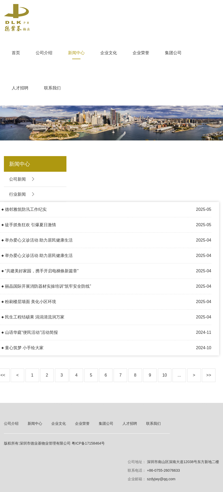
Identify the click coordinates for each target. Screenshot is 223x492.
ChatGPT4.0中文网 (165, 405)
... (179, 375)
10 (164, 375)
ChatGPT (8, 405)
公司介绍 (44, 53)
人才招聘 (20, 88)
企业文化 (108, 53)
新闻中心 (76, 53)
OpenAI (25, 405)
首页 (16, 53)
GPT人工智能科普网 (203, 405)
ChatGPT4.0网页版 (129, 405)
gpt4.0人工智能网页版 (54, 405)
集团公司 (173, 53)
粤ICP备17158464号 (88, 443)
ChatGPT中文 (13, 411)
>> (208, 375)
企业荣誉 (141, 53)
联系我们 (52, 88)
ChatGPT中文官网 (93, 405)
